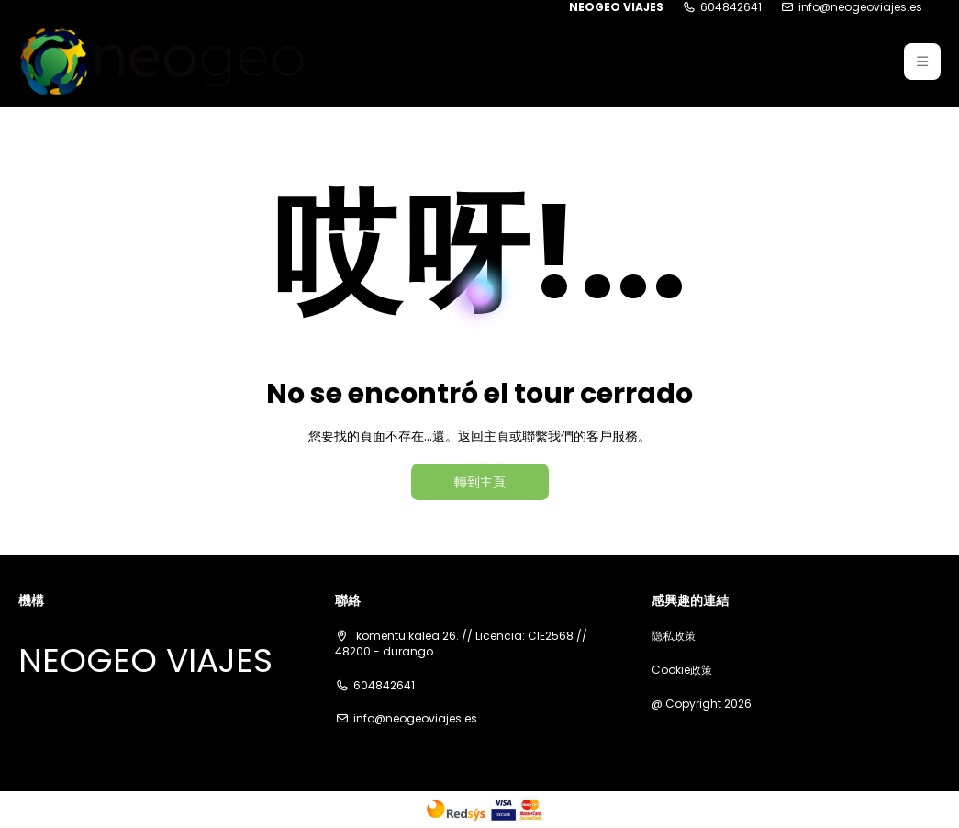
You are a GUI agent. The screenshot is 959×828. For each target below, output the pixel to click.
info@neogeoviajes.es (860, 7)
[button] (922, 61)
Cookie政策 (682, 670)
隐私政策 (674, 636)
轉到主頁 (480, 482)
